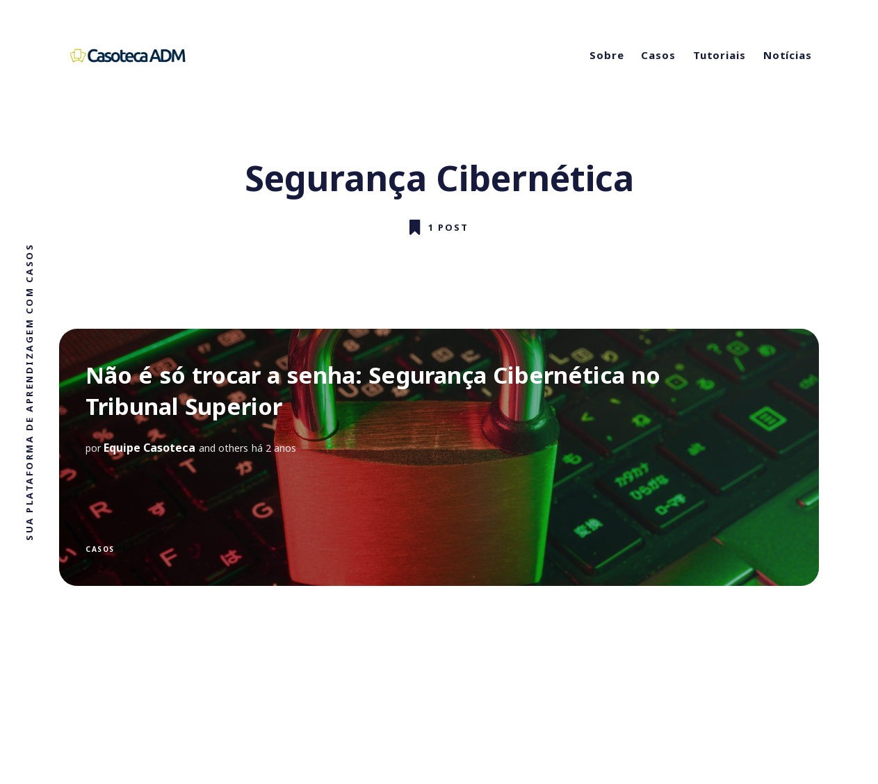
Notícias (787, 55)
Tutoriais (719, 55)
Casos (658, 55)
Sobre (607, 55)
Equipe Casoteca (149, 447)
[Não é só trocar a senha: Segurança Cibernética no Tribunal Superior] (439, 457)
